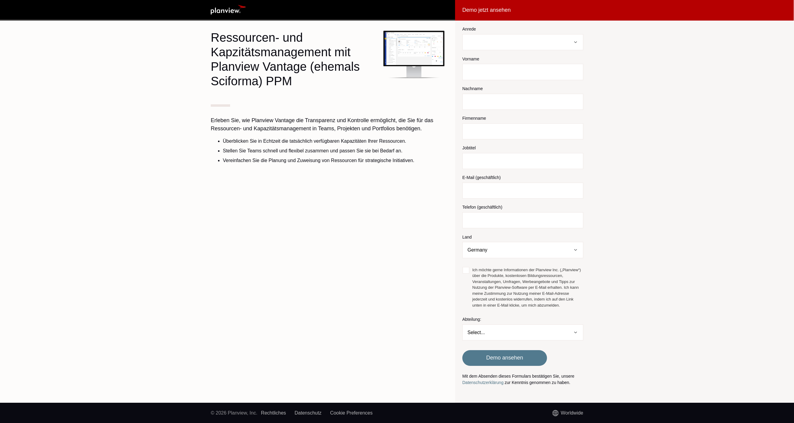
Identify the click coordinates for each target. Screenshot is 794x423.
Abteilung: (471, 319)
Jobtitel (469, 147)
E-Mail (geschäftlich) (481, 177)
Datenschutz (307, 412)
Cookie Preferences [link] (351, 412)
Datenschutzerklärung (482, 382)
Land (467, 237)
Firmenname (474, 118)
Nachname (472, 88)
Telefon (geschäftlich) (482, 207)
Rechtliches (273, 412)
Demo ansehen (504, 358)
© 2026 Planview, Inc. (234, 412)
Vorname (470, 59)
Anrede (469, 29)
